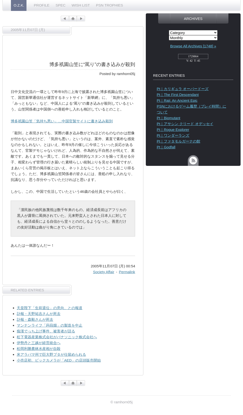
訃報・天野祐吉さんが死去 (39, 314)
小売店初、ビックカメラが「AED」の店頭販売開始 (59, 360)
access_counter (193, 58)
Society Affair (103, 272)
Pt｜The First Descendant (178, 95)
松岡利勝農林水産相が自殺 (39, 349)
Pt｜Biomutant (168, 118)
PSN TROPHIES (109, 5)
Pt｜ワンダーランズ (173, 135)
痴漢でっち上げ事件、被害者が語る (46, 331)
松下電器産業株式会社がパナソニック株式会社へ (57, 337)
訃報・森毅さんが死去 (35, 319)
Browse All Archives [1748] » (193, 46)
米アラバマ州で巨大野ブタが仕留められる (51, 354)
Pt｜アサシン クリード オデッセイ (185, 124)
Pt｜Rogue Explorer (173, 129)
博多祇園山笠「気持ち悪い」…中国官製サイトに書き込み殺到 (62, 121)
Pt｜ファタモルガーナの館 (178, 141)
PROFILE (41, 5)
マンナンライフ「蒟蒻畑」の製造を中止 (49, 325)
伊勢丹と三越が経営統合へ (39, 343)
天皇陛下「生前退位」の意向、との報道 (49, 308)
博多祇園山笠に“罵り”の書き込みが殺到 (92, 64)
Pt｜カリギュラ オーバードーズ (182, 89)
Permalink (127, 272)
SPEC (61, 5)
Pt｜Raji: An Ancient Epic (177, 100)
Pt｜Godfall (166, 147)
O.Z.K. (19, 5)
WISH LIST (81, 5)
